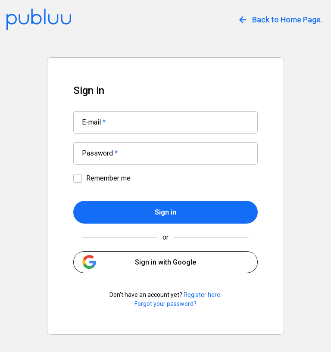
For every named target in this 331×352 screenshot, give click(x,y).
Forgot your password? (165, 303)
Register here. (203, 294)
